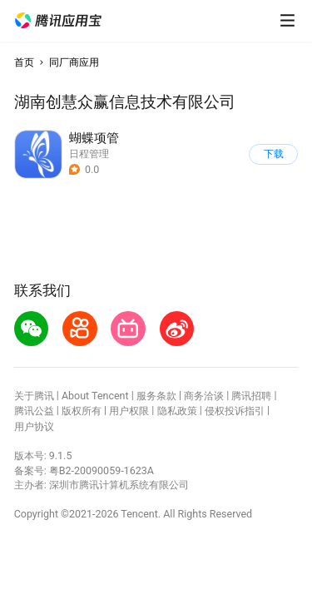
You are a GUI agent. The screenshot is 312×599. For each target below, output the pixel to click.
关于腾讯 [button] (34, 395)
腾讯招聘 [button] (251, 395)
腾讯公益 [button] (34, 410)
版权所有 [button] (82, 410)
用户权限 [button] (129, 410)
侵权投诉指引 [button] (235, 410)
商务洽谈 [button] (204, 395)
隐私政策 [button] (177, 410)
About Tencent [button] (95, 395)
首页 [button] (24, 62)
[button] (58, 20)
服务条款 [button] (156, 395)
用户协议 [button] (34, 426)
